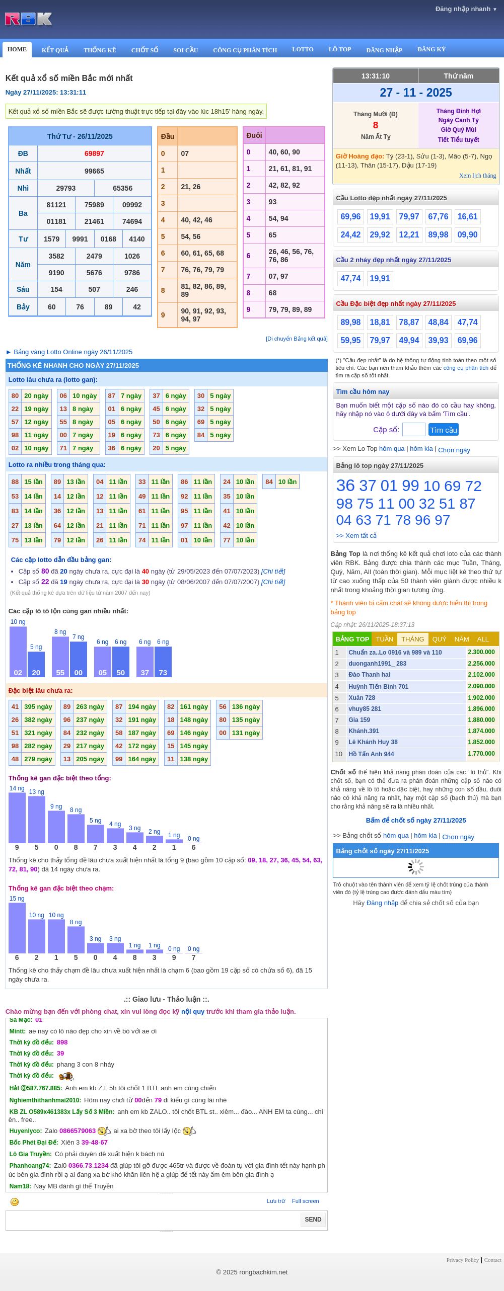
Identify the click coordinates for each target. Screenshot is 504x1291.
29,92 (380, 234)
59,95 (350, 340)
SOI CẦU (185, 50)
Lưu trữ (276, 1201)
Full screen (305, 1201)
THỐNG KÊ (100, 50)
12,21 (409, 234)
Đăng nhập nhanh (466, 9)
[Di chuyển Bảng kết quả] (296, 339)
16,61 (468, 216)
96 (422, 520)
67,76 (438, 216)
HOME (17, 49)
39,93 (438, 340)
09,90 (468, 234)
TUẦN (384, 639)
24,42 (350, 234)
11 (386, 503)
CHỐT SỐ (144, 50)
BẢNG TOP (352, 639)
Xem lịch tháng (477, 175)
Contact (492, 1260)
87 (467, 504)
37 (367, 486)
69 (452, 485)
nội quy (192, 1011)
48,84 (438, 322)
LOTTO (302, 49)
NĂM (462, 639)
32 (427, 504)
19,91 (380, 216)
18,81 (380, 322)
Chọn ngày (454, 450)
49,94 (409, 340)
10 (431, 485)
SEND (313, 1219)
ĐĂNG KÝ (431, 49)
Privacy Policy (463, 1260)
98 (344, 503)
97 (442, 520)
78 (403, 520)
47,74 (350, 278)
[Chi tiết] (273, 571)
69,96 (350, 216)
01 (389, 486)
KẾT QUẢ (55, 50)
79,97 (409, 216)
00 (407, 504)
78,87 (409, 322)
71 (383, 520)
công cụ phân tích (466, 368)
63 (364, 520)
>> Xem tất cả (356, 535)
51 (447, 504)
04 (343, 520)
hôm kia (421, 448)
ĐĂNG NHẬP (384, 50)
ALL (483, 639)
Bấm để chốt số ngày (416, 820)
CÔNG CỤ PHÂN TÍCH (245, 50)
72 (473, 485)
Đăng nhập (382, 903)
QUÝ (440, 639)
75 (365, 503)
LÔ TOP (340, 49)
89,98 (438, 234)
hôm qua (392, 448)
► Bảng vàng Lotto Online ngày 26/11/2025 (69, 352)
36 (345, 485)
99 (410, 486)
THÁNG (412, 639)
